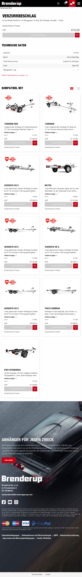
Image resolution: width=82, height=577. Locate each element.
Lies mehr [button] (9, 460)
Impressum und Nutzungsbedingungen (19, 538)
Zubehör (47, 574)
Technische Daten (37, 574)
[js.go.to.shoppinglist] (65, 3)
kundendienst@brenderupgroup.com (17, 495)
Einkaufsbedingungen (11, 535)
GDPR (56, 535)
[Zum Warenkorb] (72, 3)
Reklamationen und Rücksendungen (37, 535)
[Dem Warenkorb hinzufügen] (77, 35)
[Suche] (58, 3)
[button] (71, 88)
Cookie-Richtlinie (44, 538)
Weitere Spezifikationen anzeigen (13, 75)
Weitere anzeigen (9, 132)
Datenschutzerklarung (69, 535)
